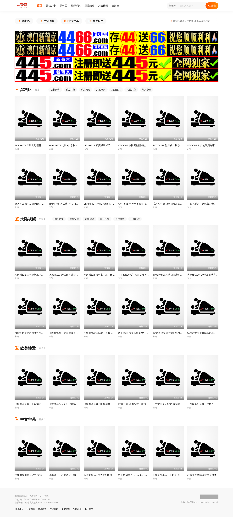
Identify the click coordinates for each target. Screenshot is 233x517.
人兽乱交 (131, 89)
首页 (39, 5)
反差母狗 (100, 89)
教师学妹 (76, 5)
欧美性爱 (25, 348)
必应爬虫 (89, 509)
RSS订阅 (19, 509)
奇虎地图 (65, 509)
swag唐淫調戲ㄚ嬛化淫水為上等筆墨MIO (175, 333)
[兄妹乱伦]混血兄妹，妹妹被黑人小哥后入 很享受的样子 (148, 404)
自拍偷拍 (119, 219)
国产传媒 (59, 219)
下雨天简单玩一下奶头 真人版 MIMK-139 (175, 475)
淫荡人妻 (51, 5)
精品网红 (85, 89)
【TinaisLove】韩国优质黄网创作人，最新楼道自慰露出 (148, 274)
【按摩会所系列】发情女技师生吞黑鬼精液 (38, 404)
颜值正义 (116, 89)
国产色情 (104, 219)
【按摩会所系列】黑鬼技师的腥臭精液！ (105, 404)
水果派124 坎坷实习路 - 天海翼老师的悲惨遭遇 (109, 274)
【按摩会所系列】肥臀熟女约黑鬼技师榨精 (72, 404)
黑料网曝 (55, 89)
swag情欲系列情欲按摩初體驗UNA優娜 (174, 274)
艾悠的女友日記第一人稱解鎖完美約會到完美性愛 (110, 333)
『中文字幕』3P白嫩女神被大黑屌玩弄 (173, 404)
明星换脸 (74, 219)
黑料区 (63, 5)
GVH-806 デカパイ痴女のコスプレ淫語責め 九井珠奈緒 (148, 203)
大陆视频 (103, 5)
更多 (38, 89)
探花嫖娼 (89, 5)
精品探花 (70, 89)
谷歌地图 (77, 509)
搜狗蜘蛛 (54, 509)
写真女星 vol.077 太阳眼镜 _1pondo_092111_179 (110, 475)
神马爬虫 (42, 509)
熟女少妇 (146, 89)
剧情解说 (89, 219)
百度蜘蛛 (30, 509)
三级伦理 (135, 219)
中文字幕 (25, 419)
